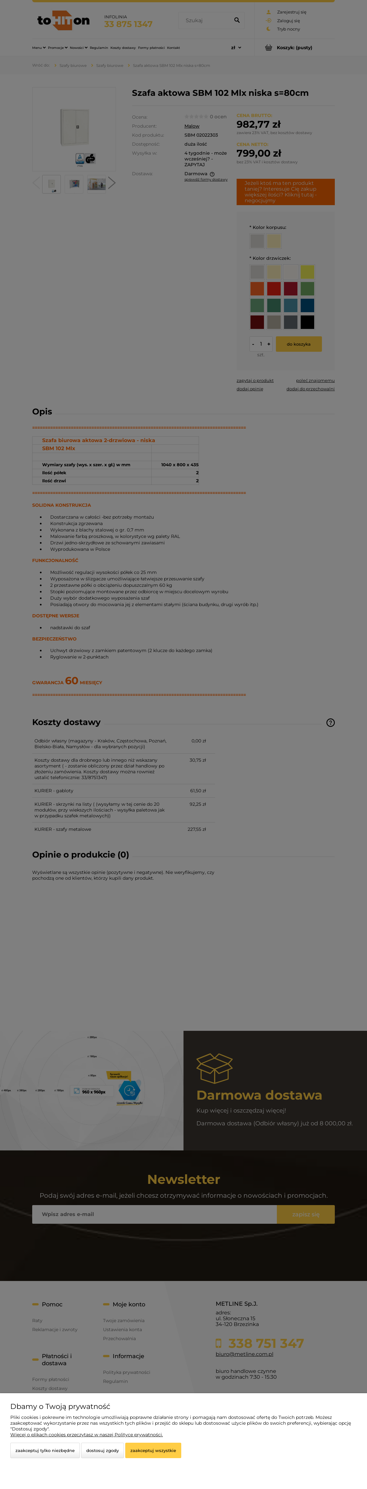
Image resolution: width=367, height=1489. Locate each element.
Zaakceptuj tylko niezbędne (45, 1450)
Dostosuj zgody (102, 1450)
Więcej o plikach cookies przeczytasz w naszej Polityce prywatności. (86, 1435)
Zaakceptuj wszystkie (153, 1450)
